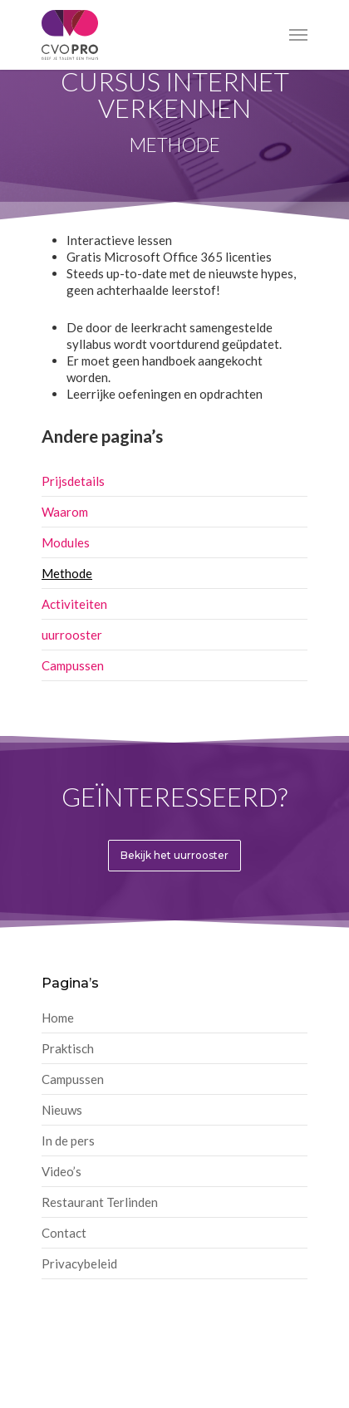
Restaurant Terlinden (100, 1202)
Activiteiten (74, 603)
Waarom (65, 511)
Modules (66, 542)
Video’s (61, 1171)
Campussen (73, 665)
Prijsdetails (73, 480)
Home (58, 1017)
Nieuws (62, 1109)
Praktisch (68, 1048)
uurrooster (72, 634)
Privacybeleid (79, 1263)
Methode (67, 573)
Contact (64, 1232)
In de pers (68, 1140)
